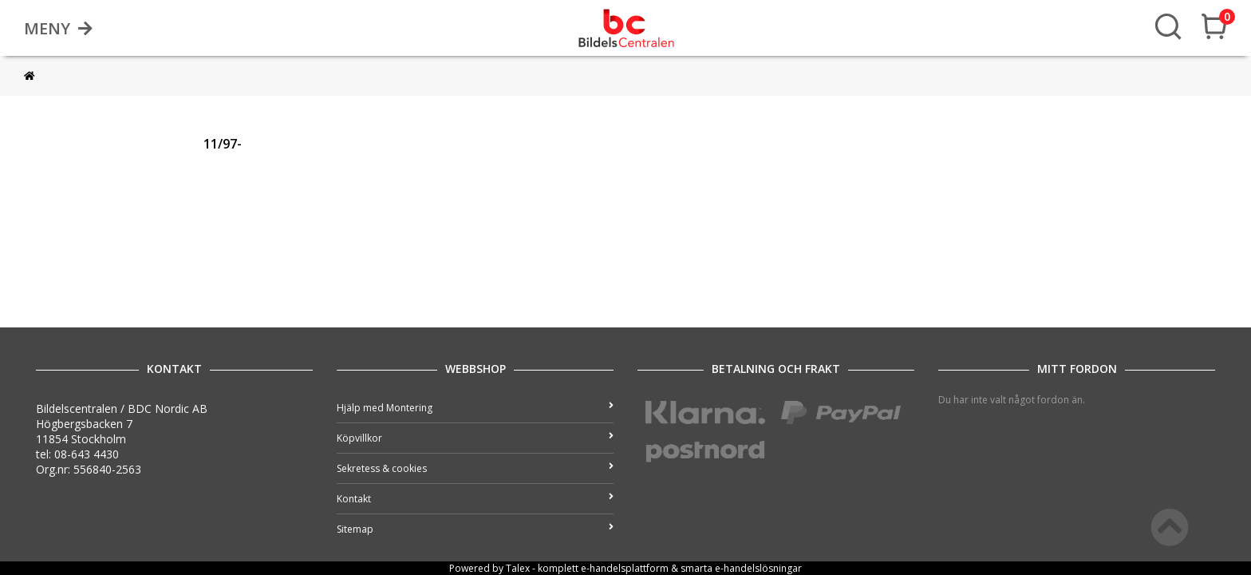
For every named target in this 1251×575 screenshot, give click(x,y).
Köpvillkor (475, 438)
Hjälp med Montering (475, 407)
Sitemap (475, 529)
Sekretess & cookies (475, 468)
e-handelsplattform (625, 568)
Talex (518, 568)
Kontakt (475, 499)
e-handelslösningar (758, 568)
